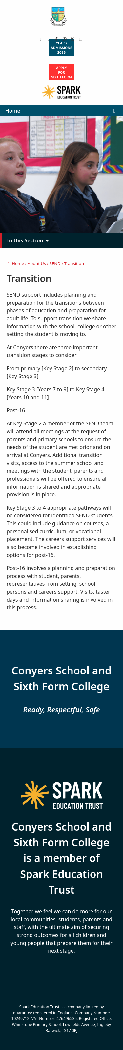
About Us (37, 263)
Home (12, 110)
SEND (55, 263)
